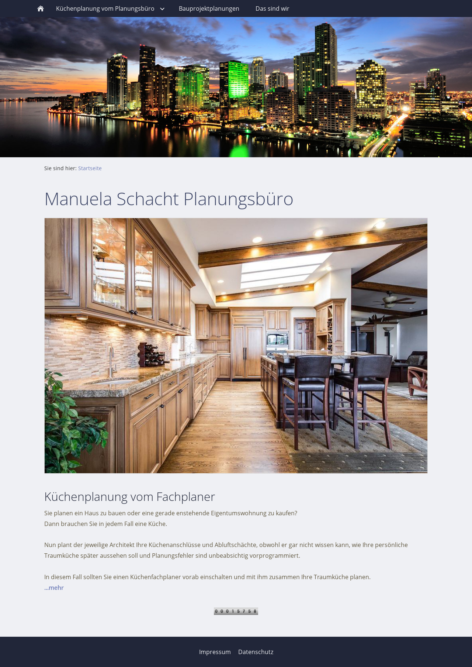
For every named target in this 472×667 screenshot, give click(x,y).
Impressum (215, 652)
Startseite (90, 168)
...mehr (54, 588)
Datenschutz (255, 652)
